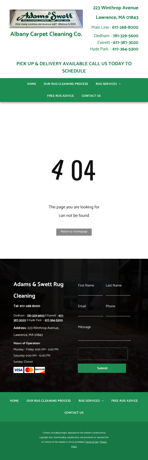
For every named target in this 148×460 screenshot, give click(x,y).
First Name (86, 292)
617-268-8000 (125, 27)
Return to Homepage (74, 231)
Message (84, 333)
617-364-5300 (125, 49)
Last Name (114, 292)
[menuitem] (31, 84)
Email (82, 313)
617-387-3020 (125, 42)
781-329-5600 (125, 35)
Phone (110, 313)
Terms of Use (91, 436)
